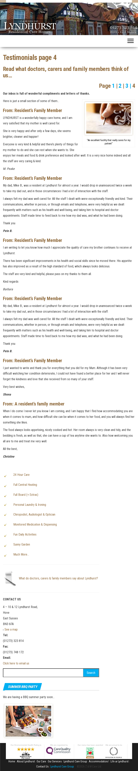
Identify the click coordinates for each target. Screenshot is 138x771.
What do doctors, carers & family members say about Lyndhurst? (58, 578)
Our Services (55, 761)
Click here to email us (16, 663)
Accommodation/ (99, 761)
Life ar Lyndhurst (120, 761)
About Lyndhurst (26, 761)
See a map (11, 629)
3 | (128, 85)
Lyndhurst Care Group (75, 761)
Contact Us (42, 766)
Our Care (41, 761)
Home (11, 761)
